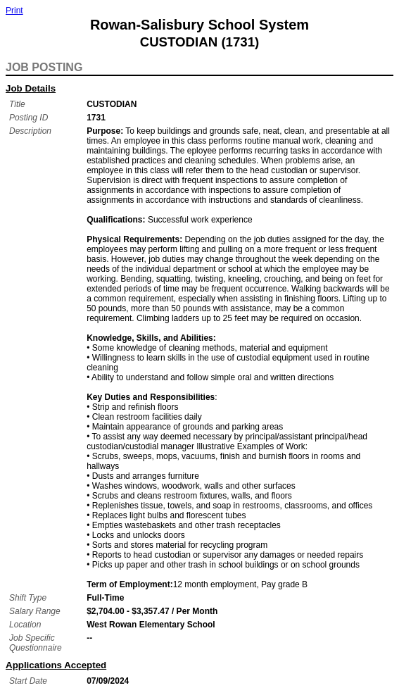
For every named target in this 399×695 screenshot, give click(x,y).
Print (14, 10)
